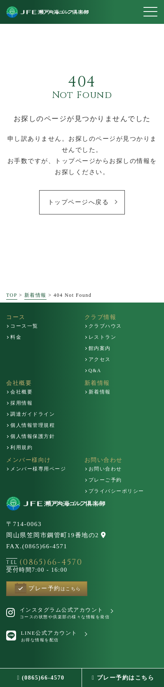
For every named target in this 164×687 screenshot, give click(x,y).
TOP (11, 295)
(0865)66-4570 (40, 678)
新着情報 (35, 295)
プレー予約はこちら (123, 678)
